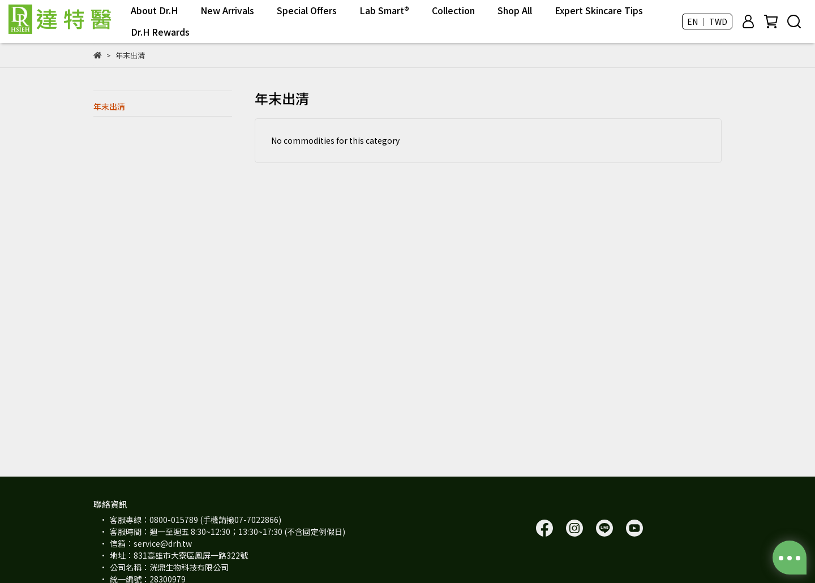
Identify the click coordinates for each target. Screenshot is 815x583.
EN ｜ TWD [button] (707, 21)
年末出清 (109, 106)
